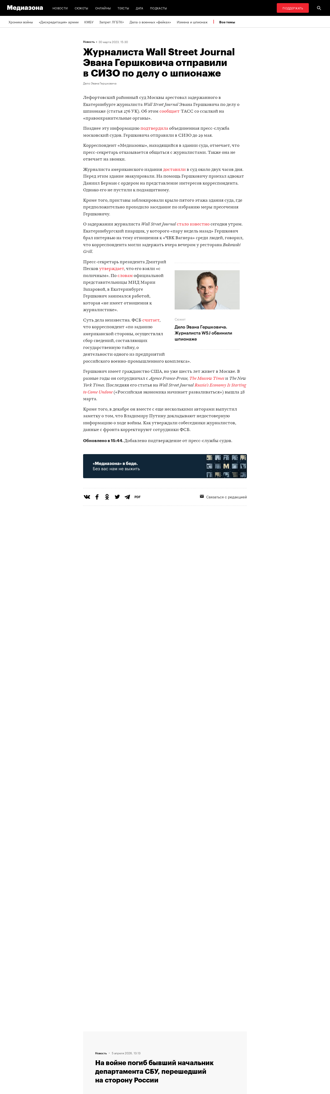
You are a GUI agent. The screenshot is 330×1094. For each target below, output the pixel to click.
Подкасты (158, 8)
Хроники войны (20, 21)
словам (125, 276)
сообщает (169, 111)
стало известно (193, 224)
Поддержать (293, 8)
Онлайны (103, 8)
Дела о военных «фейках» (150, 21)
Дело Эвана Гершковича (99, 83)
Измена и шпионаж (192, 21)
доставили (174, 170)
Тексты (123, 8)
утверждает (111, 269)
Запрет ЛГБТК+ (111, 21)
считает (150, 320)
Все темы (227, 22)
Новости (60, 8)
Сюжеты (81, 8)
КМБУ (88, 21)
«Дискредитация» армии (59, 21)
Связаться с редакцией (223, 496)
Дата (139, 8)
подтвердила (154, 129)
